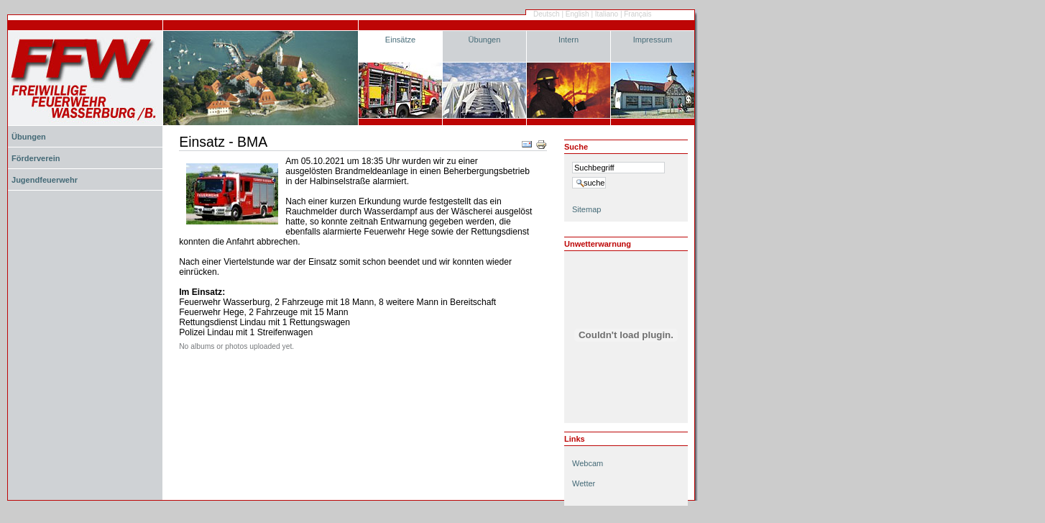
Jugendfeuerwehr (44, 180)
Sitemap (586, 209)
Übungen (485, 39)
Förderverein (35, 158)
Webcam (587, 463)
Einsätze (400, 39)
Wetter (583, 483)
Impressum (653, 39)
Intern (568, 39)
